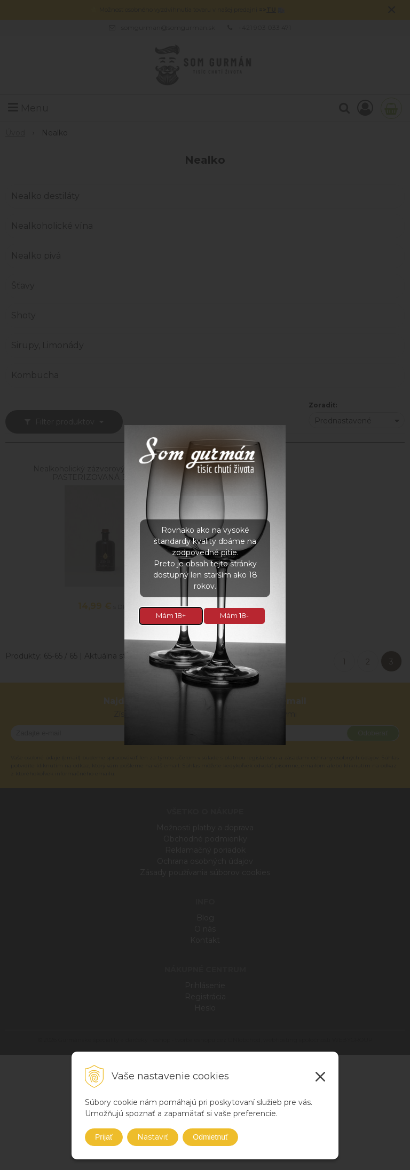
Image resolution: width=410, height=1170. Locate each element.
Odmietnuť (210, 1137)
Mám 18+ (171, 615)
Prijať (104, 1137)
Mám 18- (234, 615)
